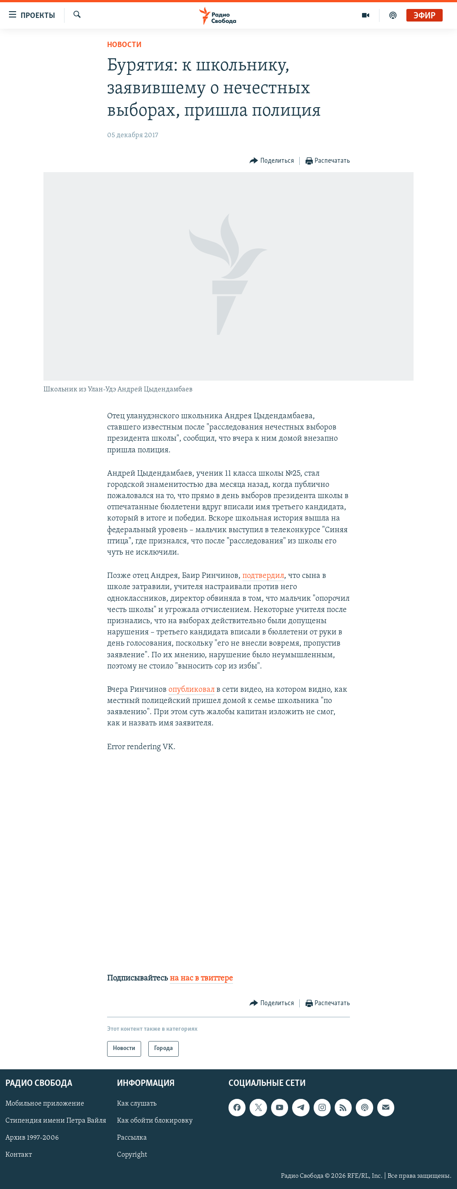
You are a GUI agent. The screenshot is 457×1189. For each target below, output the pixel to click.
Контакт (18, 1155)
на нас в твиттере (201, 978)
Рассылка (132, 1137)
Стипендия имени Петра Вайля (55, 1120)
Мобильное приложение (44, 1103)
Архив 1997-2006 (32, 1137)
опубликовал (191, 690)
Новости (124, 45)
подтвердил (263, 576)
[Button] (272, 161)
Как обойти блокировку (155, 1120)
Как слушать (136, 1103)
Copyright (132, 1155)
